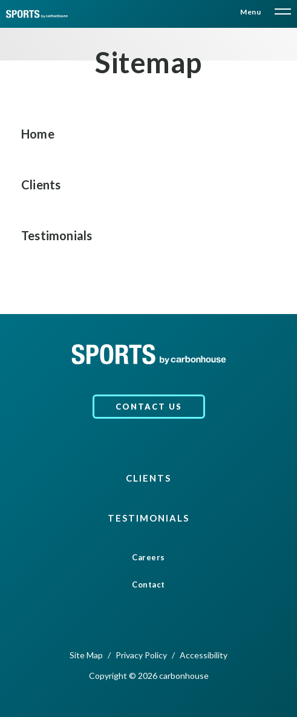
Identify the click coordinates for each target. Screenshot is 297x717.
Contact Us (149, 406)
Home (37, 134)
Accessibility (203, 655)
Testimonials (56, 235)
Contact (148, 584)
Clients (40, 184)
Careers (148, 557)
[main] (148, 157)
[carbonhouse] (37, 14)
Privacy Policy (141, 655)
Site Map (86, 655)
